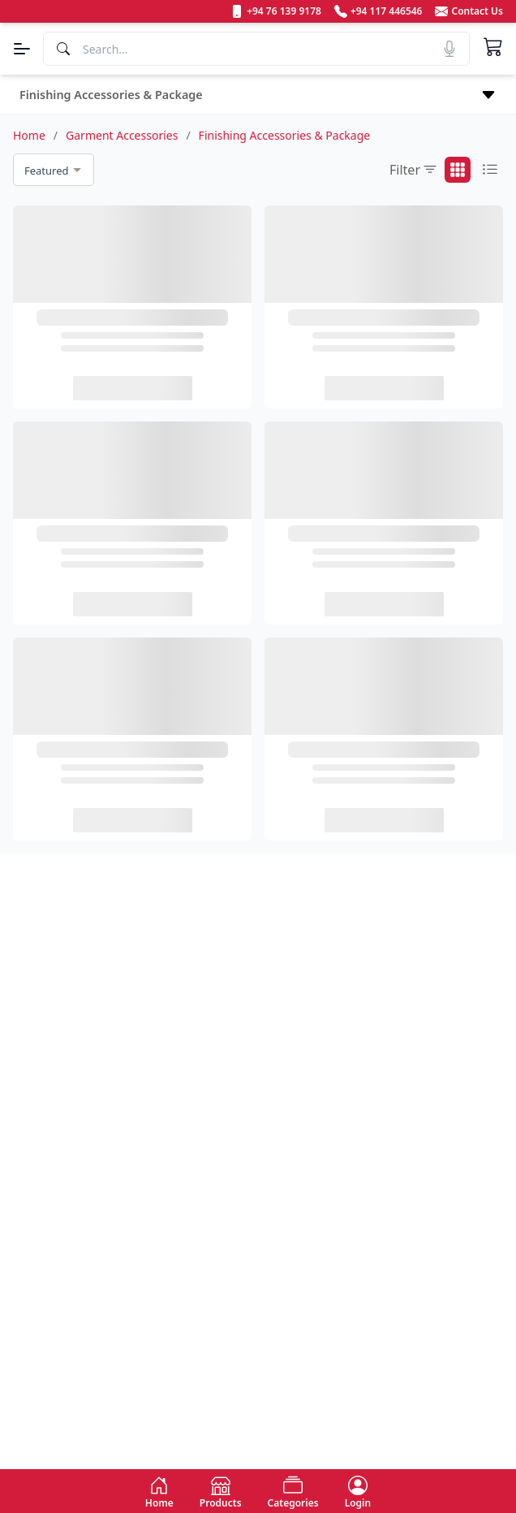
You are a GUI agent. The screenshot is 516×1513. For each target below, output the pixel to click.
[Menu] (22, 48)
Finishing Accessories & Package (285, 135)
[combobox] (53, 170)
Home (29, 135)
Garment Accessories (122, 135)
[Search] (256, 48)
